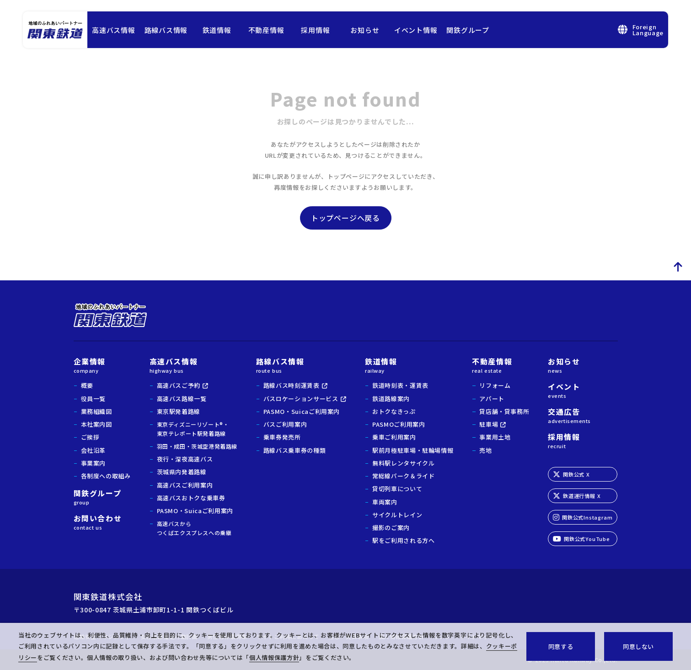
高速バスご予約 (179, 385)
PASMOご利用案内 (398, 424)
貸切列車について (397, 488)
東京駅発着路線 (179, 411)
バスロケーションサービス (300, 398)
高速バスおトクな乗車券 (191, 497)
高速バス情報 (113, 30)
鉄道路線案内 (391, 398)
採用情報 (315, 30)
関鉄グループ (467, 30)
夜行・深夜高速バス (185, 459)
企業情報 (102, 364)
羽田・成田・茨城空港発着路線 (197, 446)
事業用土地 (494, 437)
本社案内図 (96, 424)
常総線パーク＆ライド (403, 476)
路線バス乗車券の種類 (294, 450)
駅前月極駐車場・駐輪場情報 (412, 450)
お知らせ (364, 30)
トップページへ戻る (345, 217)
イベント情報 (416, 30)
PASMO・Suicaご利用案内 (195, 510)
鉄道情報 (217, 30)
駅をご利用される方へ (403, 540)
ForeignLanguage (641, 29)
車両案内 (384, 502)
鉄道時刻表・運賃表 (400, 385)
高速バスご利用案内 (185, 485)
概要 (87, 385)
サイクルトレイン (397, 514)
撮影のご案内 (391, 527)
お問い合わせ (102, 521)
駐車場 (488, 424)
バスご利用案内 (285, 424)
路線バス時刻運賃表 (291, 385)
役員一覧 (93, 398)
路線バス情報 (166, 30)
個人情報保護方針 (274, 657)
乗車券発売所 (282, 437)
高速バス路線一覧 (182, 398)
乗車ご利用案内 (394, 437)
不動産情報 (266, 30)
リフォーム (494, 385)
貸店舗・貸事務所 (504, 411)
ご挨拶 (90, 437)
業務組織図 (96, 411)
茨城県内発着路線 (182, 471)
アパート (491, 398)
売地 (485, 450)
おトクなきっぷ (394, 411)
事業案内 (93, 463)
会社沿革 (93, 450)
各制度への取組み (106, 476)
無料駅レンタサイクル (403, 463)
